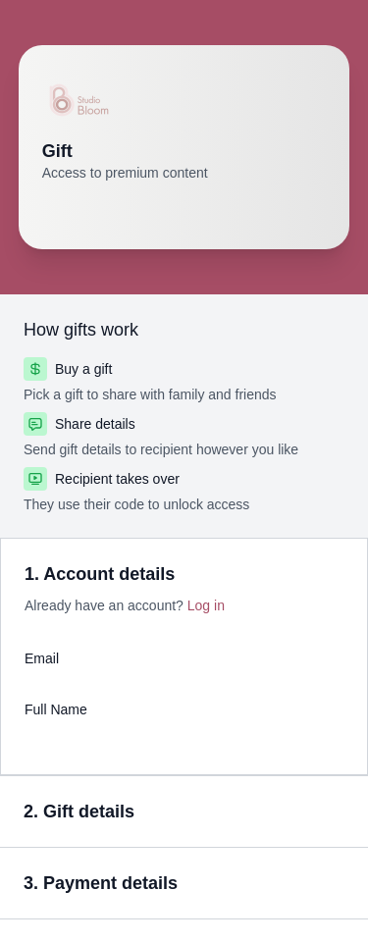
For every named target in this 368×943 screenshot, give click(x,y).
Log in (206, 605)
